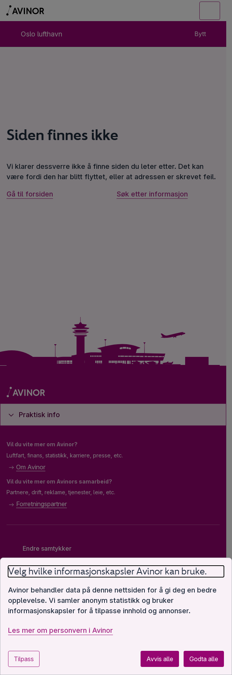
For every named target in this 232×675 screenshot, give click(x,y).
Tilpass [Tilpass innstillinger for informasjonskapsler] (24, 659)
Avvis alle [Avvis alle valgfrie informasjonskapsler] (159, 659)
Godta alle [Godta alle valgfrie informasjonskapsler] (203, 659)
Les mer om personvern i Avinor (60, 630)
